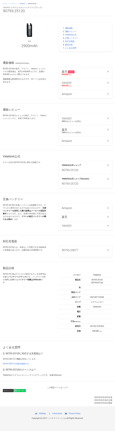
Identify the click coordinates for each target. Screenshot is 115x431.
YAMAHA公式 (71, 35)
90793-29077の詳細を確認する (16, 364)
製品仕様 (69, 45)
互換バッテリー (71, 38)
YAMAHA (22, 3)
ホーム (5, 3)
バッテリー (13, 3)
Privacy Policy (72, 413)
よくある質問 (70, 48)
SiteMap (40, 413)
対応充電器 (70, 41)
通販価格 (69, 28)
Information (55, 413)
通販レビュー (70, 31)
